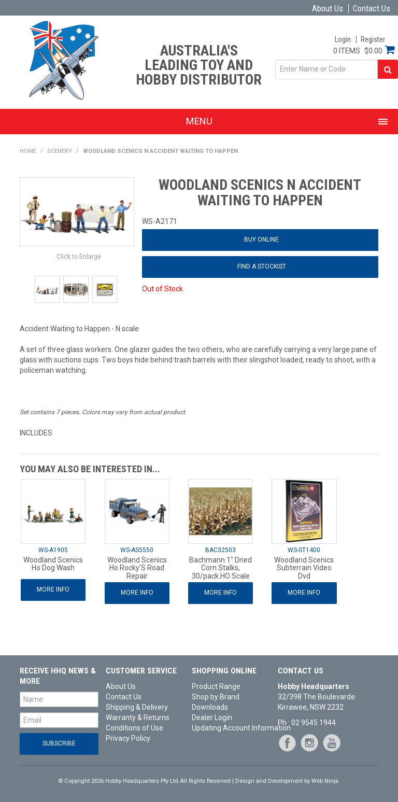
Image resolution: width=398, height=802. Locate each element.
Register (373, 39)
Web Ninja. (325, 781)
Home (28, 151)
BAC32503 (220, 550)
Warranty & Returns (137, 717)
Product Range (216, 686)
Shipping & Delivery (137, 707)
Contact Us (371, 8)
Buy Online (261, 239)
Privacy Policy (128, 738)
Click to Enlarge (78, 256)
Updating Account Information (231, 728)
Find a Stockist (261, 266)
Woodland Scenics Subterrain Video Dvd (304, 568)
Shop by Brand (215, 697)
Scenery (59, 151)
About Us (327, 8)
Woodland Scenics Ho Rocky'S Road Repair (137, 568)
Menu (199, 121)
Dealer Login (212, 717)
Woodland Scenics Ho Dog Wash (53, 564)
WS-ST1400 (304, 550)
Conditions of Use (134, 728)
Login (343, 39)
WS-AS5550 (136, 550)
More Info (53, 589)
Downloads (210, 707)
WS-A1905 (53, 550)
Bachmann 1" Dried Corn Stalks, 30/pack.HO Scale (220, 568)
